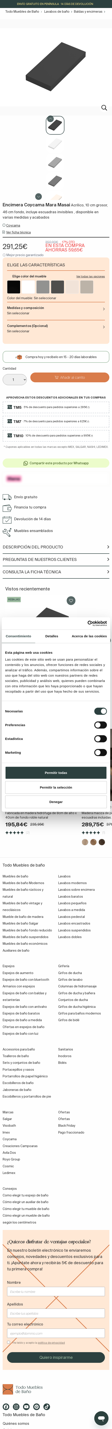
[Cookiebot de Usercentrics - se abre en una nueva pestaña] (87, 623)
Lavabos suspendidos (74, 930)
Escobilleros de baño (18, 1083)
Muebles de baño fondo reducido (27, 930)
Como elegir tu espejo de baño (25, 1195)
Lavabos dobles (70, 937)
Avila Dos (9, 1152)
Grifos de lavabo (70, 979)
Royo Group (11, 1159)
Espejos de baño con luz (21, 1033)
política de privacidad (51, 1342)
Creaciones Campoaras (20, 1146)
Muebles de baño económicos (25, 944)
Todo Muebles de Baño (22, 11)
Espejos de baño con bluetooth (26, 979)
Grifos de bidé (68, 1020)
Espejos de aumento (18, 973)
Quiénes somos (16, 1423)
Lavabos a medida (71, 910)
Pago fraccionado (71, 1132)
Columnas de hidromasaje (77, 986)
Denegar (56, 802)
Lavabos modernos (72, 883)
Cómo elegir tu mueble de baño (26, 1209)
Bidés (62, 1063)
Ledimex (9, 1173)
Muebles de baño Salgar (20, 923)
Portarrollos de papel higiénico (25, 1076)
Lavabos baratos (70, 896)
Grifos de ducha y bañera (76, 993)
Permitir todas (56, 773)
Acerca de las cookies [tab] (89, 636)
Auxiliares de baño (16, 950)
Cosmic (8, 1166)
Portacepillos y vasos (18, 1069)
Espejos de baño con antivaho (25, 1006)
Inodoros (64, 1056)
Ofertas (64, 1119)
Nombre (14, 1282)
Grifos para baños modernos (79, 1013)
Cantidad (9, 368)
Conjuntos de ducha (73, 1000)
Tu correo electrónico (25, 1324)
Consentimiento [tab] (18, 636)
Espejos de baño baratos (21, 1013)
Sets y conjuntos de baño (21, 1063)
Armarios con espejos (19, 986)
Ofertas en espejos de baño (23, 1027)
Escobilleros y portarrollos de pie (27, 1096)
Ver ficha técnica (18, 232)
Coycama (13, 225)
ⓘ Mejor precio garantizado (23, 255)
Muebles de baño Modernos (23, 883)
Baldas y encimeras (88, 11)
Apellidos (15, 1304)
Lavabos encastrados (74, 923)
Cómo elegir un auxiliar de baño (25, 1202)
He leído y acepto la (39, 1342)
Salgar (7, 1119)
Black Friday (66, 1126)
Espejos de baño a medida (22, 1020)
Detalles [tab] (51, 636)
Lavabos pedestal (71, 917)
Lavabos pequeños (72, 903)
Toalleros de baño (16, 1056)
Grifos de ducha (70, 973)
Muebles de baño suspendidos (25, 937)
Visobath (9, 1126)
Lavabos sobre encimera (76, 890)
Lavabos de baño (57, 11)
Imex (6, 1132)
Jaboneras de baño (17, 1090)
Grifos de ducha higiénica (77, 1006)
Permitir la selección (56, 787)
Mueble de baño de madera (23, 917)
